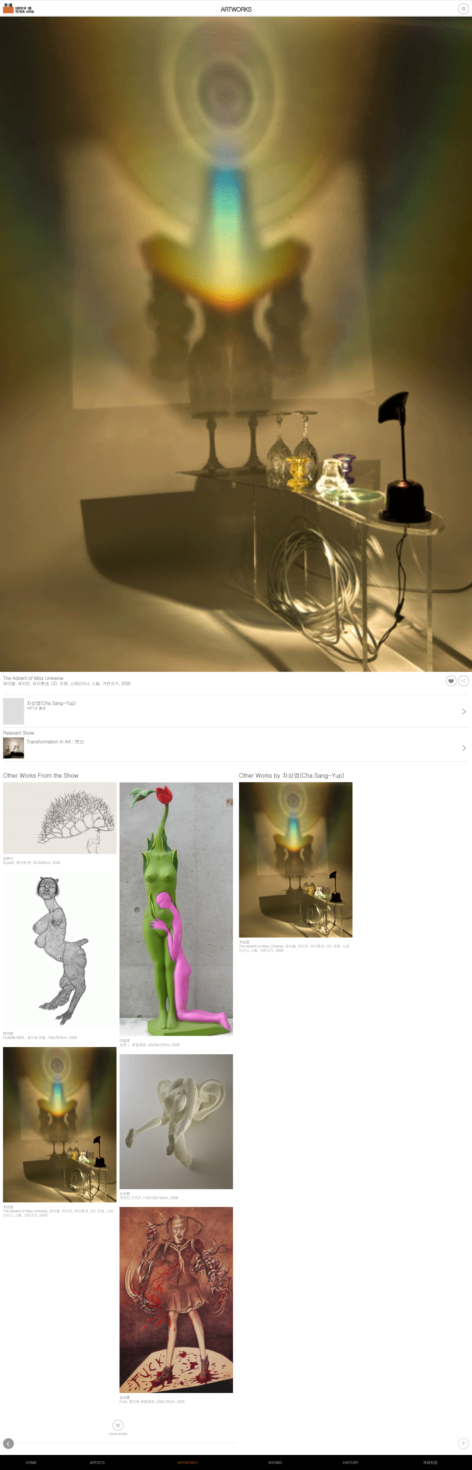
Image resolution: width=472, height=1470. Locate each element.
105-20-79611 (66, 1443)
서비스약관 (110, 1436)
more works (118, 1400)
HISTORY (351, 1462)
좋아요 (451, 680)
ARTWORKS (187, 1462)
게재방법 (430, 1462)
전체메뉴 (463, 8)
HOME (31, 1462)
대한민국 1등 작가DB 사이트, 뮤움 (31, 1436)
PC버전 (132, 1436)
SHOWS (275, 1462)
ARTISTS (97, 1462)
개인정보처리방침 (80, 1436)
